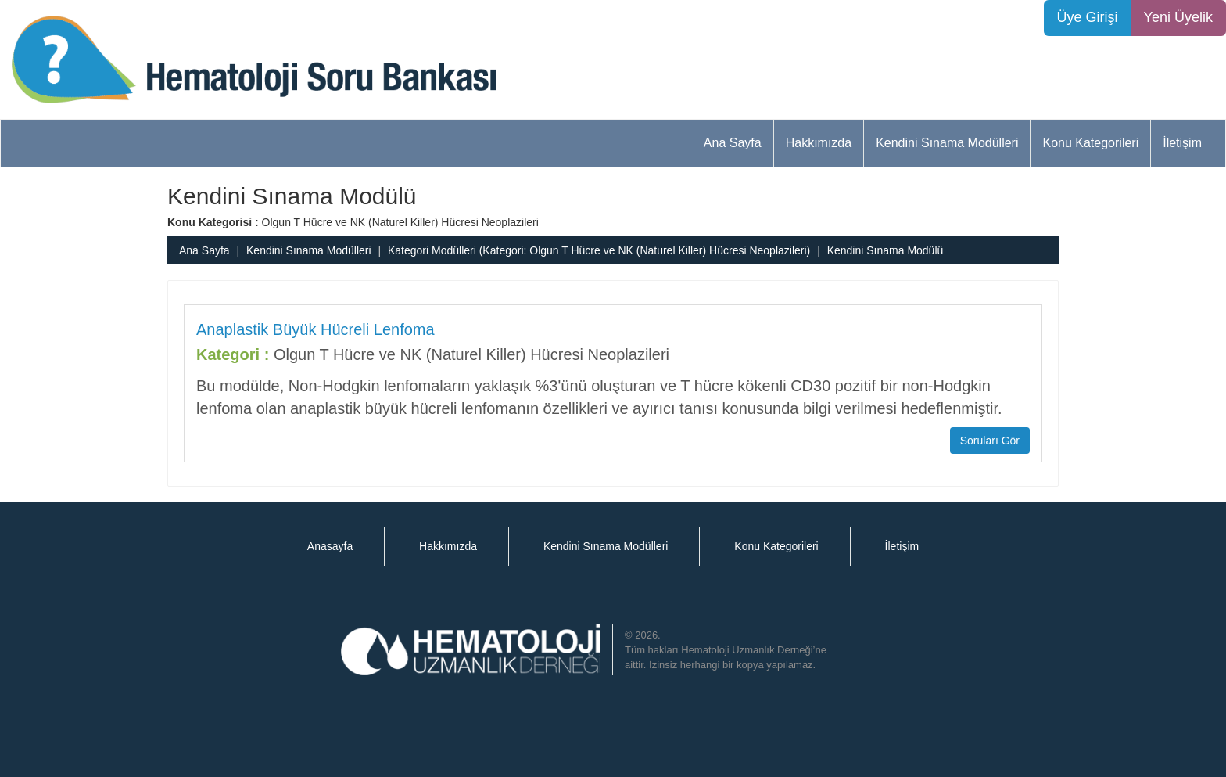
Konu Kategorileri (1090, 142)
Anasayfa (330, 546)
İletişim (1182, 142)
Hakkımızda (818, 142)
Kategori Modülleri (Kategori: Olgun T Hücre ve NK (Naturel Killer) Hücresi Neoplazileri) (599, 250)
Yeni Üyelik (1178, 17)
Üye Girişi (1087, 17)
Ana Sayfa (733, 142)
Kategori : (232, 354)
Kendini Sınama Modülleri (947, 142)
